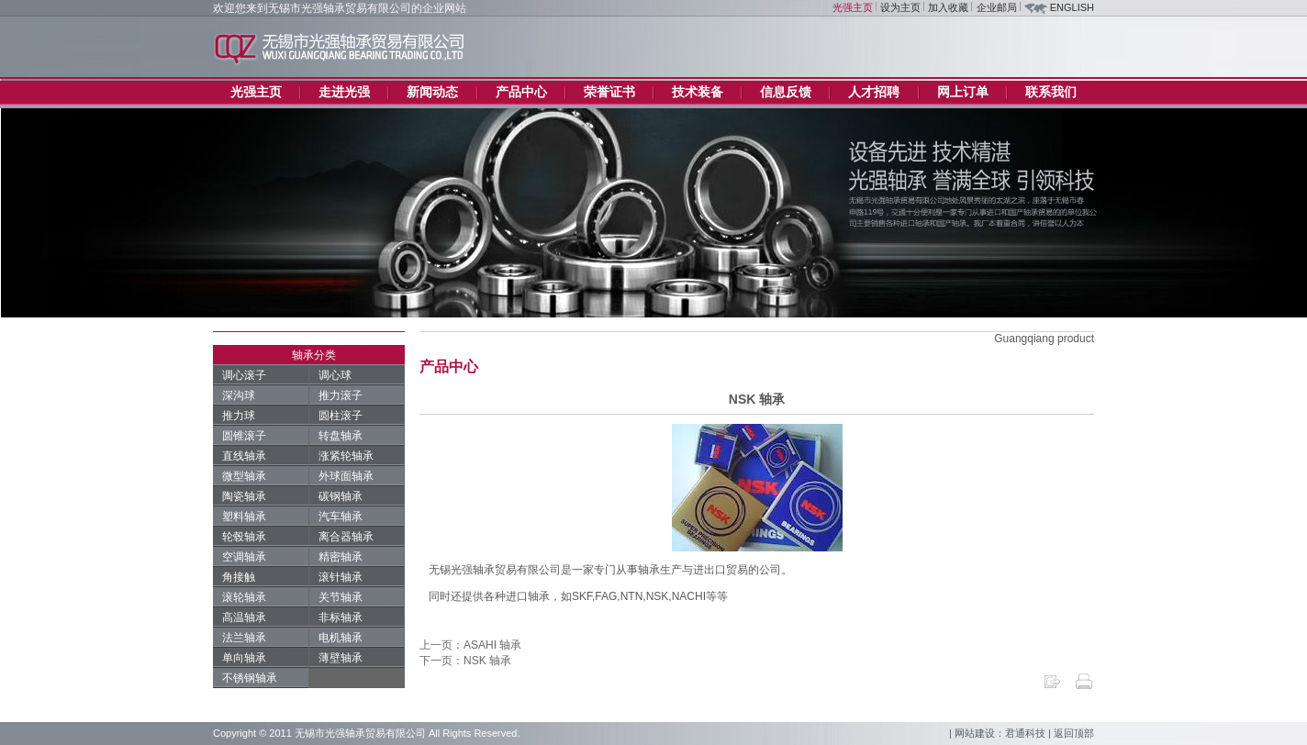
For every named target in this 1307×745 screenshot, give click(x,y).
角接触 (238, 577)
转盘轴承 (340, 435)
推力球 (238, 415)
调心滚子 (244, 375)
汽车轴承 (340, 516)
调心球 (335, 375)
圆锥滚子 (244, 435)
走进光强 (344, 91)
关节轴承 (340, 597)
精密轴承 (340, 556)
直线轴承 (244, 456)
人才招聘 (873, 91)
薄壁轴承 (340, 657)
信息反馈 (785, 91)
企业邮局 (997, 7)
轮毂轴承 (244, 536)
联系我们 (1051, 91)
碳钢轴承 (340, 496)
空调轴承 (244, 556)
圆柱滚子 (340, 415)
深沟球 (238, 395)
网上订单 (963, 91)
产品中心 (521, 91)
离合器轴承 (346, 536)
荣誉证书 (609, 91)
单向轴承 (244, 657)
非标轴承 (340, 617)
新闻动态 (432, 91)
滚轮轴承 (244, 597)
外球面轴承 (346, 476)
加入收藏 (948, 7)
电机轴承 (340, 637)
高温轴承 (244, 617)
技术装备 (697, 91)
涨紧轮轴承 (346, 456)
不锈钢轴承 (249, 678)
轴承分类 (314, 355)
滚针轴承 (340, 577)
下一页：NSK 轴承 (465, 660)
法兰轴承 (244, 637)
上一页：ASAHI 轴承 (470, 645)
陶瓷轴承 (244, 496)
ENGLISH (1072, 7)
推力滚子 (340, 395)
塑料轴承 (244, 516)
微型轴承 (244, 476)
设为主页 (900, 7)
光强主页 (852, 7)
